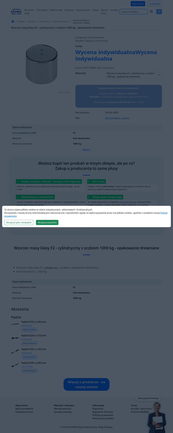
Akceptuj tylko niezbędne (18, 222)
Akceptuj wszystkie (47, 222)
